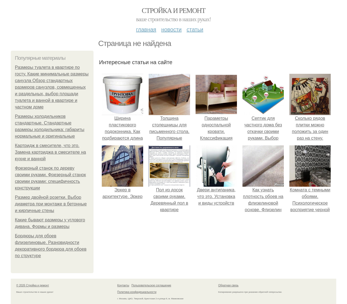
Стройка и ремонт (173, 11)
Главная (146, 29)
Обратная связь (228, 285)
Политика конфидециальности (136, 292)
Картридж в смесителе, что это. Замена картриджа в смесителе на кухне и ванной (50, 152)
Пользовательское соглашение (151, 285)
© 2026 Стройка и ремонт (32, 285)
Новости (171, 29)
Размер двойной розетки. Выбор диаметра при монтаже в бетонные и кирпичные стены (51, 204)
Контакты (123, 285)
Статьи (194, 29)
